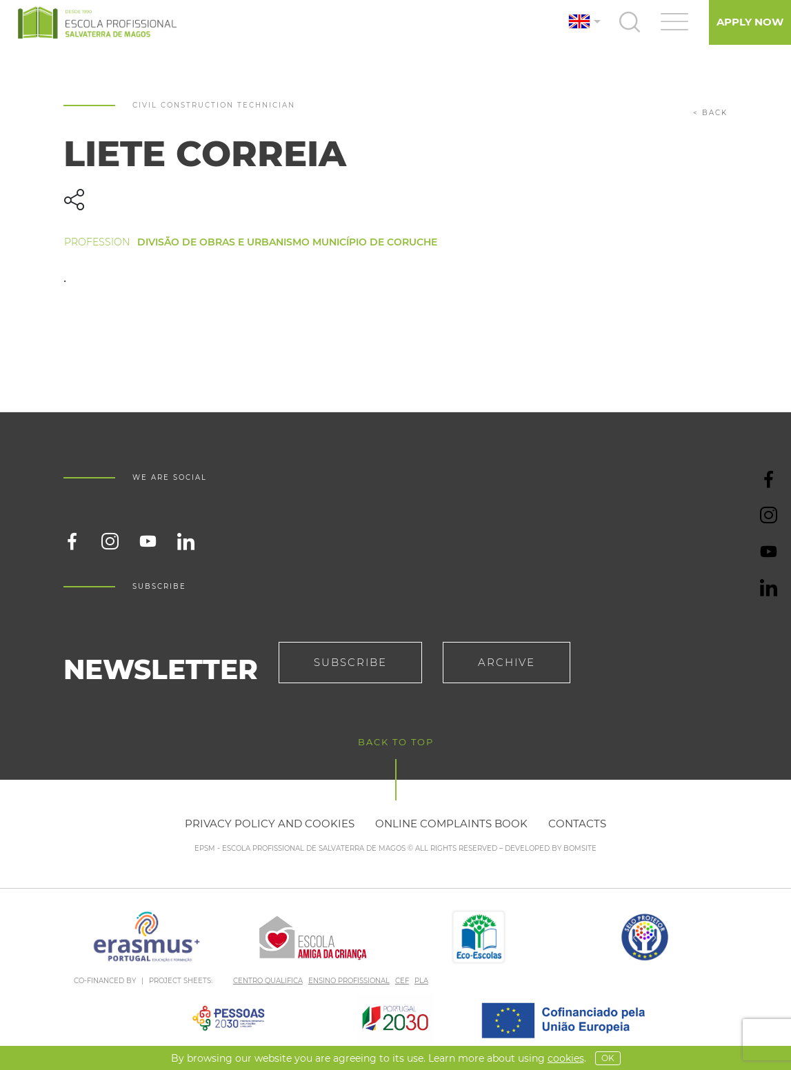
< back (710, 112)
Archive (506, 662)
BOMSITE (580, 848)
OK (607, 1058)
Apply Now (750, 21)
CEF (402, 980)
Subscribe (350, 662)
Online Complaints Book (451, 823)
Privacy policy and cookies (269, 823)
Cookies (566, 1058)
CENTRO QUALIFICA (268, 980)
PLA (421, 980)
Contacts (577, 823)
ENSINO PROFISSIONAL (349, 980)
